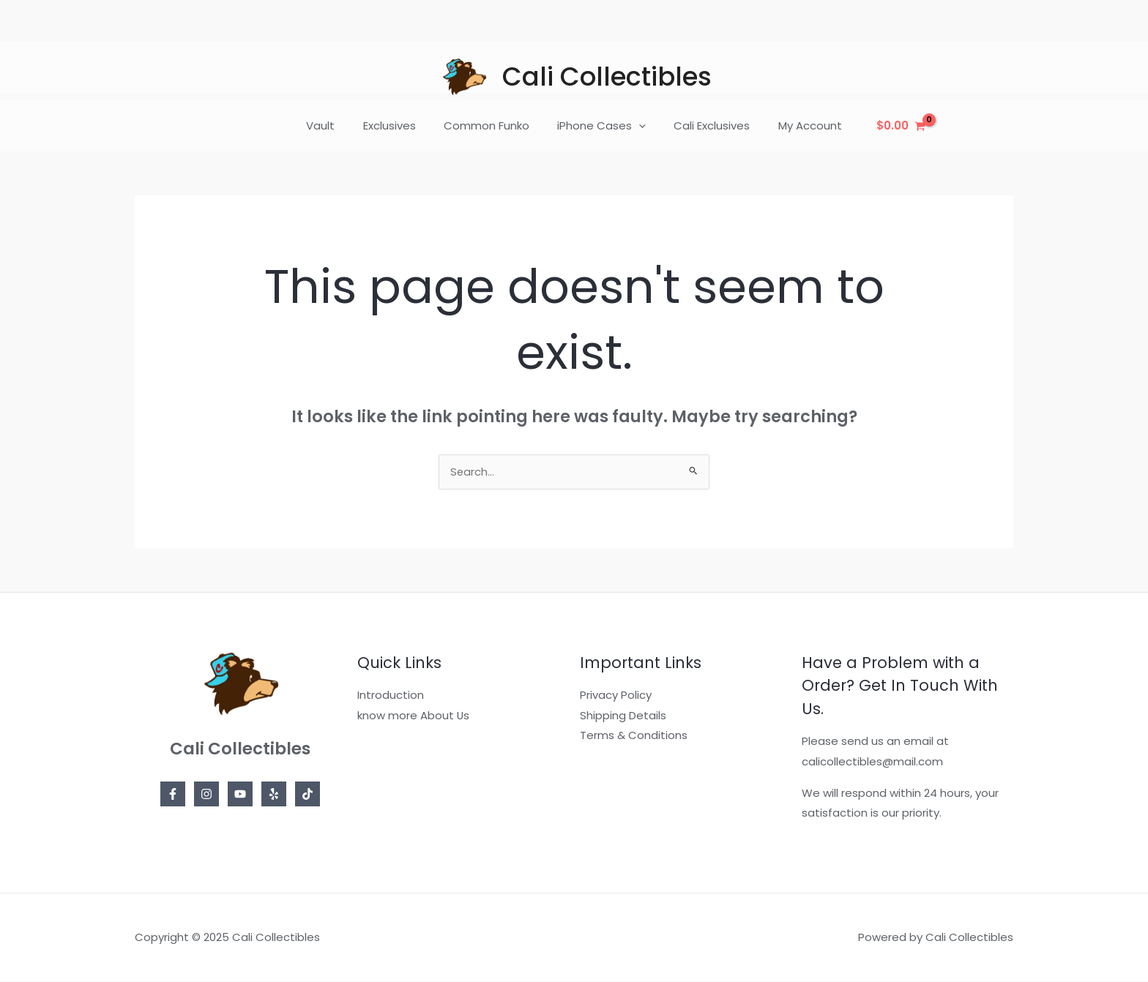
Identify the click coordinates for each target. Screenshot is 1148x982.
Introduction (390, 695)
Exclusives (398, 125)
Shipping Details (623, 716)
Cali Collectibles (607, 76)
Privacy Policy (616, 695)
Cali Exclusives (703, 125)
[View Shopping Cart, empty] (882, 126)
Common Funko (489, 125)
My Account (795, 125)
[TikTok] (307, 794)
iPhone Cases (598, 125)
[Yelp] (273, 794)
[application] (636, 125)
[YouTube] (240, 794)
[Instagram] (206, 794)
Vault (335, 125)
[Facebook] (172, 794)
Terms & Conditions (633, 736)
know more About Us (413, 716)
